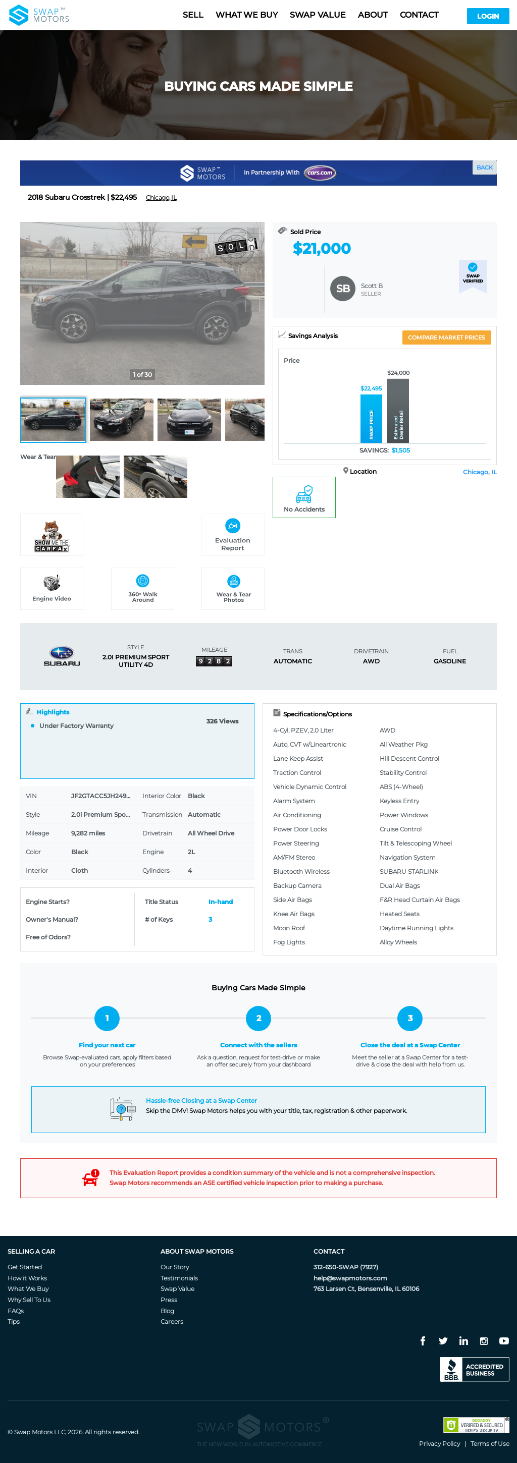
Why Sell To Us (29, 1300)
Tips (14, 1321)
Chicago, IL (480, 472)
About (373, 15)
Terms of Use (490, 1443)
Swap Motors (33, 1432)
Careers (172, 1321)
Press (169, 1300)
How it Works (27, 1278)
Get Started (25, 1267)
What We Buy (28, 1288)
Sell (193, 15)
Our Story (175, 1267)
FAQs (16, 1311)
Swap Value (177, 1288)
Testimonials (179, 1278)
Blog (167, 1311)
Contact (419, 15)
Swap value (318, 15)
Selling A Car (31, 1251)
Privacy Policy (439, 1443)
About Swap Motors (197, 1251)
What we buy (247, 15)
